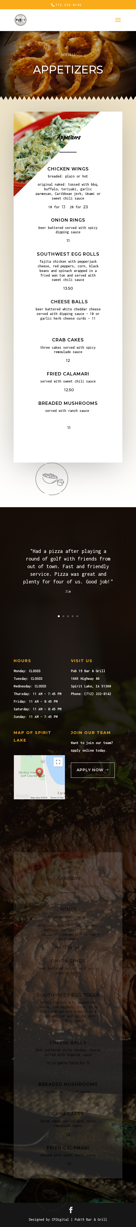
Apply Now (90, 769)
